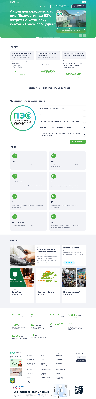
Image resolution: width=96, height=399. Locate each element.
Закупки (43, 359)
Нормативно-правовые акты (59, 356)
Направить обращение (59, 362)
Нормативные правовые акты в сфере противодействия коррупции (45, 364)
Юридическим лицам (30, 381)
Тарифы (58, 353)
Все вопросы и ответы (78, 141)
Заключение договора (46, 369)
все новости (69, 262)
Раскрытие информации (44, 374)
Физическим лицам (45, 381)
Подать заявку (81, 360)
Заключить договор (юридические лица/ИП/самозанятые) (61, 6)
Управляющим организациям (59, 378)
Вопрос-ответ (31, 373)
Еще (36, 6)
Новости (23, 6)
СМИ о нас (43, 355)
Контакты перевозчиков (30, 370)
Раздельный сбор (60, 359)
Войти (82, 357)
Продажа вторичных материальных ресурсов (48, 88)
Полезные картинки (60, 369)
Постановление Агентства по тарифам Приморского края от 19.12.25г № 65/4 (22, 73)
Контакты (29, 355)
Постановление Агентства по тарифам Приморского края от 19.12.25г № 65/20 (48, 71)
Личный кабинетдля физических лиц (80, 6)
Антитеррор (30, 359)
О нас (28, 377)
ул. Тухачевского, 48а (80, 353)
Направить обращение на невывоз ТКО (31, 363)
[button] (80, 35)
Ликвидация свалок (15, 6)
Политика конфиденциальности (15, 356)
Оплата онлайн (30, 6)
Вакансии (58, 373)
